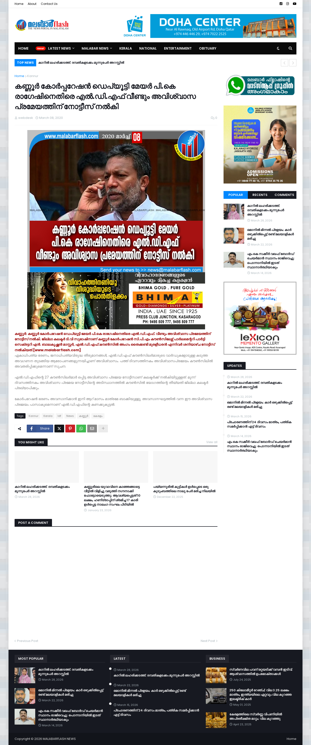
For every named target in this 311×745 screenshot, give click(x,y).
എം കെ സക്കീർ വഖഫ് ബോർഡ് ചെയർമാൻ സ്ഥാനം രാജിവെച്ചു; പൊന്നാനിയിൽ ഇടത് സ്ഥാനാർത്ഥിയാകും (270, 261)
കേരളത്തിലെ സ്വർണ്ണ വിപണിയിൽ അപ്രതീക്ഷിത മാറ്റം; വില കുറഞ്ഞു (255, 716)
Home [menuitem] (23, 48)
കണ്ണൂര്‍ (83, 416)
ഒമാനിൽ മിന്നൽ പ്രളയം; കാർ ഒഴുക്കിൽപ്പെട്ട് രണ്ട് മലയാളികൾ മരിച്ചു (270, 234)
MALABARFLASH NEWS (59, 738)
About (32, 4)
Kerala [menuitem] (125, 48)
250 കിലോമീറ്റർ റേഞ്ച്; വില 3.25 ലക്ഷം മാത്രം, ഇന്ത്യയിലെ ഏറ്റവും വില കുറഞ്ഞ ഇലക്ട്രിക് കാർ (260, 694)
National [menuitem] (148, 48)
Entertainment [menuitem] (178, 48)
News (70, 416)
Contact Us (49, 4)
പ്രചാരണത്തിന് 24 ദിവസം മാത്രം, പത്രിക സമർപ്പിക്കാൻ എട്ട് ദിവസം (259, 424)
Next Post (208, 641)
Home (19, 4)
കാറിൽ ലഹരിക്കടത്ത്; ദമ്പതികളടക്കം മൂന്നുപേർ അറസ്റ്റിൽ (81, 62)
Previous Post (27, 641)
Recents (260, 195)
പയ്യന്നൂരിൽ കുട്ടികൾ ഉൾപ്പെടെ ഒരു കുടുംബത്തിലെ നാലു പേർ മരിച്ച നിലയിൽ (184, 489)
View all (211, 442)
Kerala (47, 416)
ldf (59, 416)
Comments (284, 195)
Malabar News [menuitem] (95, 48)
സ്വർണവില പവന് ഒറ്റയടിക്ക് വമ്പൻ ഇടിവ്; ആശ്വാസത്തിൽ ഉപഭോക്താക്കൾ (261, 671)
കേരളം (98, 416)
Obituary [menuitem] (207, 48)
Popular (235, 195)
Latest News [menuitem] (59, 48)
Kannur (32, 76)
